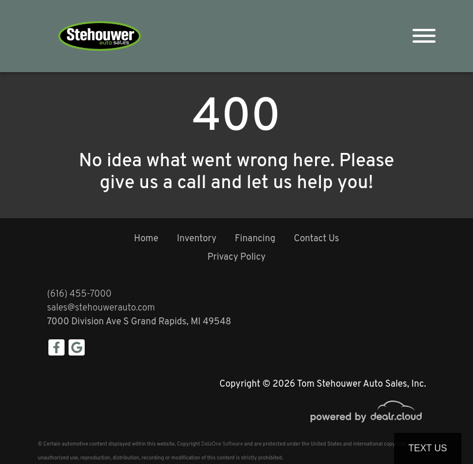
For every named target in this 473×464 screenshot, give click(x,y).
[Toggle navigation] (424, 36)
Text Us (427, 448)
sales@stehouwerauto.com (101, 308)
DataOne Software (222, 444)
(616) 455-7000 (79, 294)
